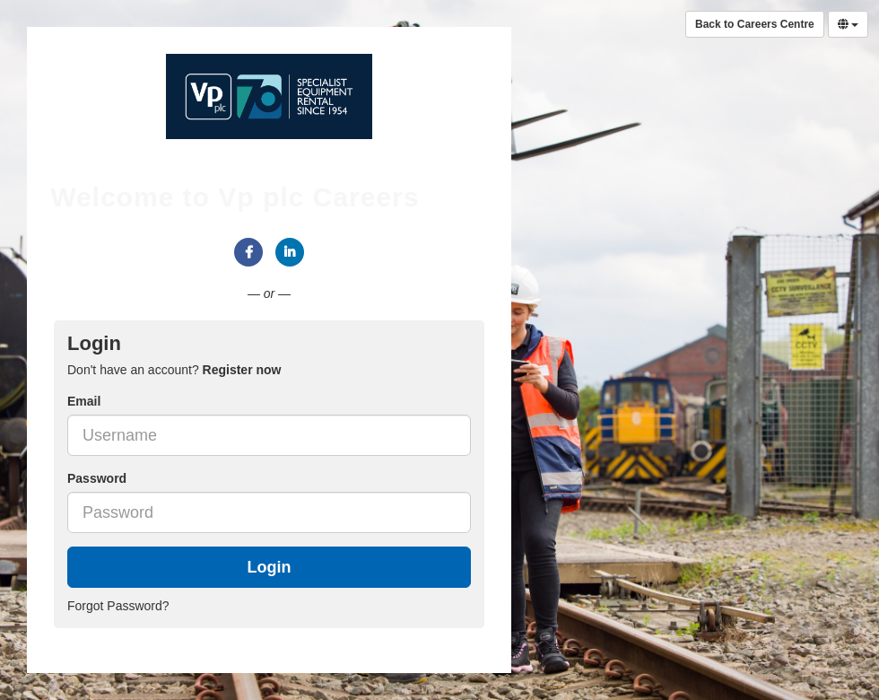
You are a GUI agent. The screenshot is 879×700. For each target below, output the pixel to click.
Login (270, 567)
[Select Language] (848, 24)
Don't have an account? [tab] (174, 370)
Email (83, 401)
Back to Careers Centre (754, 24)
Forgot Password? (118, 606)
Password (96, 478)
